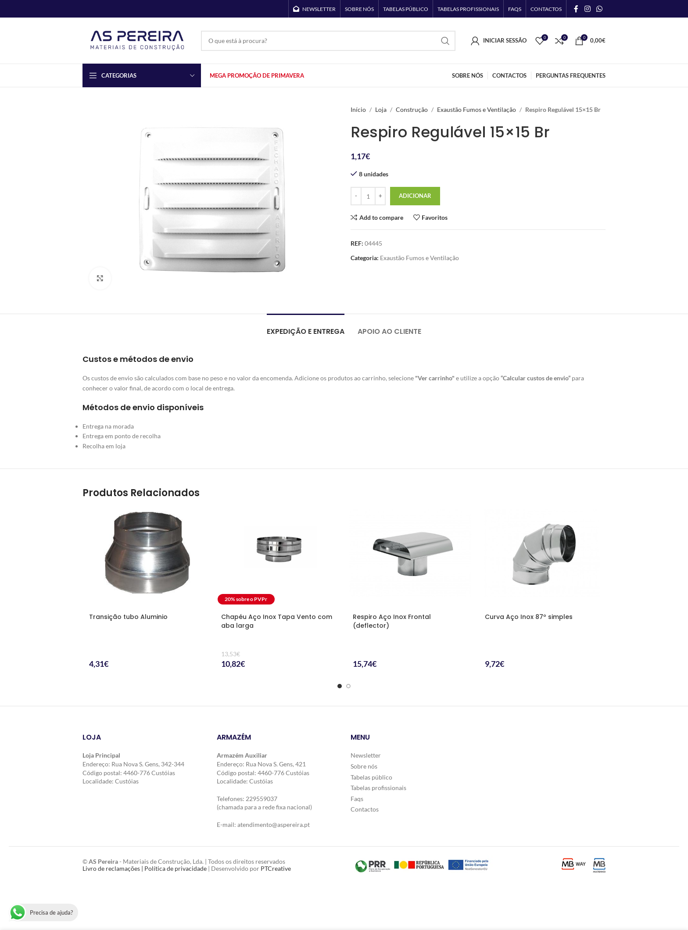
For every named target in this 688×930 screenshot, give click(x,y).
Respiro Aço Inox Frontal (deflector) (392, 621)
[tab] (305, 327)
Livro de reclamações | (113, 869)
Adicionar (415, 195)
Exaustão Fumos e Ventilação (476, 109)
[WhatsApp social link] (600, 8)
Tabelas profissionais (378, 787)
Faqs (357, 798)
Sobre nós (364, 766)
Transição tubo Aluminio (128, 616)
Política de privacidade (175, 869)
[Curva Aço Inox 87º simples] (542, 558)
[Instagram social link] (587, 8)
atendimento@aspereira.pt (273, 824)
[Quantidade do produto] (368, 196)
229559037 (261, 798)
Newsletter (366, 755)
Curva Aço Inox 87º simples (529, 616)
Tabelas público (371, 776)
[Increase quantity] (380, 196)
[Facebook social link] (576, 8)
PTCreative (276, 869)
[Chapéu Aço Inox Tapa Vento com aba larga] (278, 558)
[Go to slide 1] (339, 686)
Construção (412, 109)
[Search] (328, 41)
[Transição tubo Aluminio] (146, 558)
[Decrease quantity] (356, 196)
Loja (381, 109)
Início (358, 109)
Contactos (365, 809)
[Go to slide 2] (348, 686)
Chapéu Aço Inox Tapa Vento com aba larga (276, 621)
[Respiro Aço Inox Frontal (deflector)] (410, 558)
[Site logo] (137, 39)
